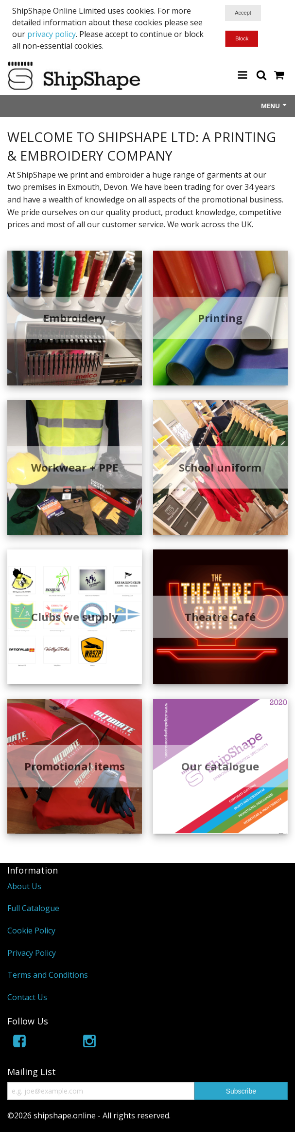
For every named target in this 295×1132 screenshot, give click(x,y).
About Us (24, 886)
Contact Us (27, 997)
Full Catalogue (33, 908)
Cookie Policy (31, 930)
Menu (274, 105)
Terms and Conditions (47, 974)
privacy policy (51, 34)
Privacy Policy (31, 953)
